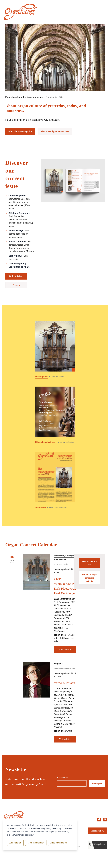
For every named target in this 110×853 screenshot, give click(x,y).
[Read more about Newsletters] (55, 480)
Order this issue (16, 276)
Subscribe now (97, 831)
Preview (16, 285)
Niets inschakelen (36, 843)
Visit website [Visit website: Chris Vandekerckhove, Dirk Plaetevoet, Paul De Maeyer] (65, 649)
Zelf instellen (15, 843)
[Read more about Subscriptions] (55, 349)
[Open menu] (104, 11)
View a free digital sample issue (55, 131)
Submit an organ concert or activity (89, 577)
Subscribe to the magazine (20, 131)
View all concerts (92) (89, 563)
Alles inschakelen (58, 843)
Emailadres (62, 777)
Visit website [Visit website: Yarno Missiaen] (65, 739)
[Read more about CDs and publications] (55, 415)
